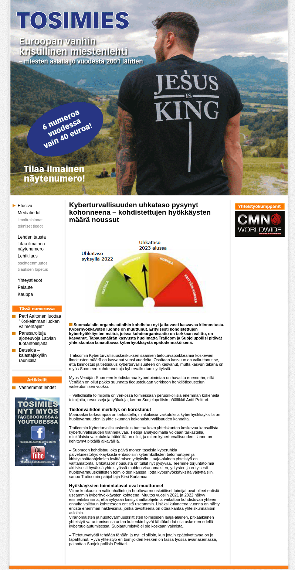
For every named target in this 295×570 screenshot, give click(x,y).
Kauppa (25, 294)
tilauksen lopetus (33, 269)
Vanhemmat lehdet (37, 387)
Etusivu (25, 205)
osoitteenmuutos (33, 263)
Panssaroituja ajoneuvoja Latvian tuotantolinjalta (37, 338)
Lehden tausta (32, 237)
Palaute (25, 287)
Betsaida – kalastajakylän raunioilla (33, 355)
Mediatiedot (29, 212)
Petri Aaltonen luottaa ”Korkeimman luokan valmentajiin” (40, 321)
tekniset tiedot (30, 226)
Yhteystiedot (30, 280)
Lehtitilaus (28, 256)
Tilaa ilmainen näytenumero (31, 246)
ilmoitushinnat (30, 220)
